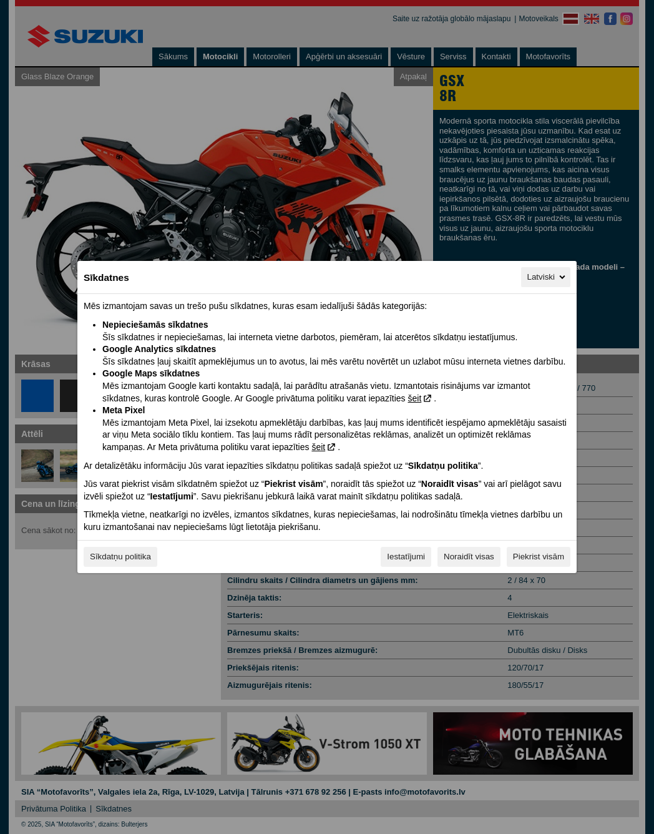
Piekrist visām (538, 556)
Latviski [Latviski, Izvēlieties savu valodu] (547, 277)
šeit (414, 398)
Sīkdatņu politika (120, 556)
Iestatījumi (406, 556)
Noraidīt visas (469, 556)
